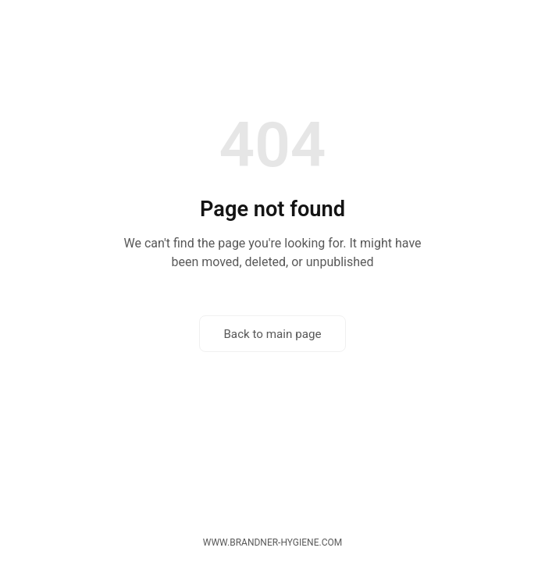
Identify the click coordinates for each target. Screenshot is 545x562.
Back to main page (272, 334)
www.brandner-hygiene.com (272, 542)
